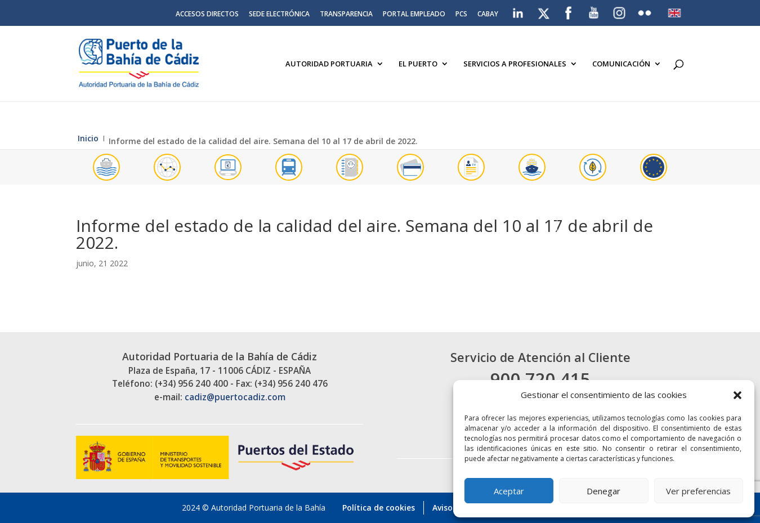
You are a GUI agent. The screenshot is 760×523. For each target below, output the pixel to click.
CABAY (487, 15)
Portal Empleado (414, 15)
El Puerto (418, 64)
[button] (737, 395)
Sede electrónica (279, 15)
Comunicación (621, 64)
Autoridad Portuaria (329, 64)
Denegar (603, 491)
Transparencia (346, 15)
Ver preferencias (698, 491)
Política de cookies (378, 507)
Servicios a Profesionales (514, 64)
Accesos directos (207, 15)
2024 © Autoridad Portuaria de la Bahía (253, 507)
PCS (461, 15)
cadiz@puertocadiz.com (235, 397)
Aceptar (509, 491)
